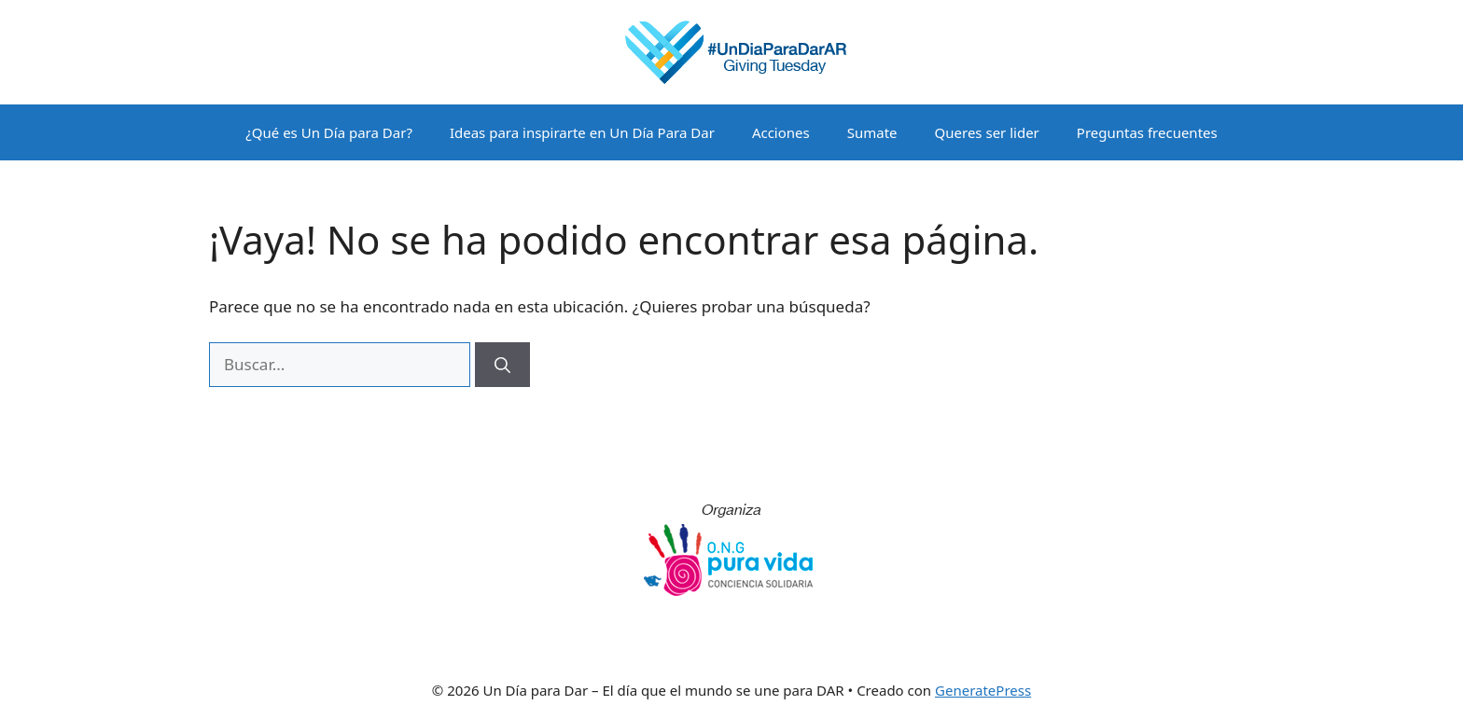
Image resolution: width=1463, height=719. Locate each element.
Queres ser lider (987, 132)
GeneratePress (983, 690)
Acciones (781, 132)
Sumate (872, 132)
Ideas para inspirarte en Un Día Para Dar (582, 132)
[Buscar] (502, 364)
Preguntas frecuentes (1147, 132)
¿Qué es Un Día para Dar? (328, 132)
